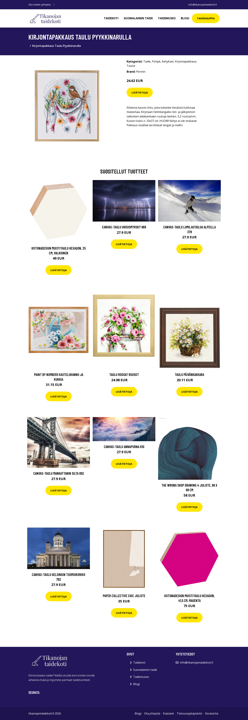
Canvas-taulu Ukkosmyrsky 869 (124, 227)
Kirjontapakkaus (185, 61)
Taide (147, 61)
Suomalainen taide (138, 18)
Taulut (131, 66)
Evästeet (168, 713)
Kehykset (168, 61)
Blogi (185, 18)
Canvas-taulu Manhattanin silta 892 (58, 473)
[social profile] (54, 4)
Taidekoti (111, 18)
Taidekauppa (206, 18)
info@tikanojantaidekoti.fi (202, 4)
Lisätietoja (140, 92)
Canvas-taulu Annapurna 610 (124, 446)
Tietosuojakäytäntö (189, 713)
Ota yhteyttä (152, 713)
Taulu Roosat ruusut (124, 374)
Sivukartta (211, 713)
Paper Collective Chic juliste (124, 595)
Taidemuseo (167, 18)
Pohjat (156, 61)
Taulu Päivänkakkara (189, 374)
